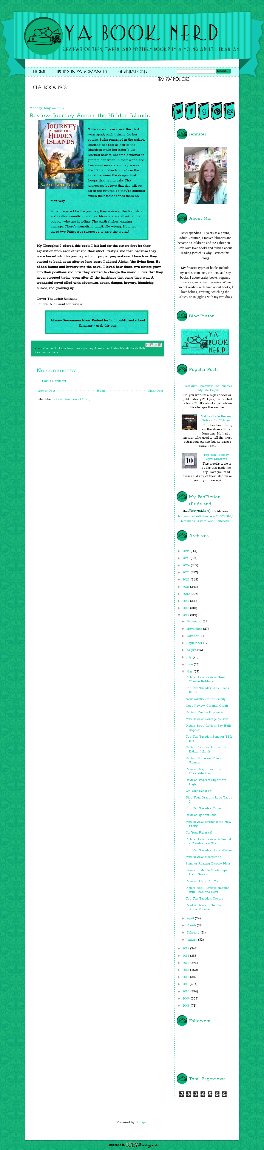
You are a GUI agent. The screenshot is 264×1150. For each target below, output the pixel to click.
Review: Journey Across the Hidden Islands (206, 750)
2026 (186, 551)
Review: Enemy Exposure (204, 712)
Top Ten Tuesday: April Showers (216, 457)
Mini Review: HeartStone (203, 857)
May (190, 672)
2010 (186, 991)
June (190, 664)
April (191, 918)
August (192, 650)
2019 (186, 601)
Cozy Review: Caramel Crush (207, 706)
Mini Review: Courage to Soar (207, 719)
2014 (186, 963)
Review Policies (173, 79)
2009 (186, 999)
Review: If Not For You (202, 881)
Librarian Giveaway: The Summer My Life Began (208, 388)
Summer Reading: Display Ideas (208, 864)
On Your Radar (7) (199, 791)
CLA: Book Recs (49, 87)
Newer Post (46, 391)
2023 (186, 572)
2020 (186, 594)
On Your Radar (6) (199, 833)
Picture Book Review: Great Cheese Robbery (205, 679)
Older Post (155, 391)
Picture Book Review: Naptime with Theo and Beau (207, 890)
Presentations (132, 71)
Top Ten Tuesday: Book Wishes (209, 850)
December (195, 621)
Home (39, 71)
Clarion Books (52, 348)
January (192, 940)
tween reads (50, 352)
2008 (186, 1006)
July (190, 657)
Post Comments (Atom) (73, 399)
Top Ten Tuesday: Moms (203, 808)
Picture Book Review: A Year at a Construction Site (208, 841)
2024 (186, 565)
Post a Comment (54, 381)
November (195, 629)
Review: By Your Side (201, 815)
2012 (186, 977)
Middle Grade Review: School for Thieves (216, 418)
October (193, 636)
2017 (186, 615)
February (194, 933)
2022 (186, 580)
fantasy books (72, 348)
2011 (186, 984)
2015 (186, 956)
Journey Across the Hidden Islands (106, 348)
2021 (186, 587)
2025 (186, 558)
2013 (186, 970)
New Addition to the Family (205, 699)
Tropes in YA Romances (81, 71)
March (192, 925)
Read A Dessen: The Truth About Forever (205, 907)
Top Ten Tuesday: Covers (204, 899)
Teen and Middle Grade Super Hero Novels (207, 872)
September (195, 643)
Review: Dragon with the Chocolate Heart (203, 771)
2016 (186, 948)
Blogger (141, 1122)
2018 (186, 608)
